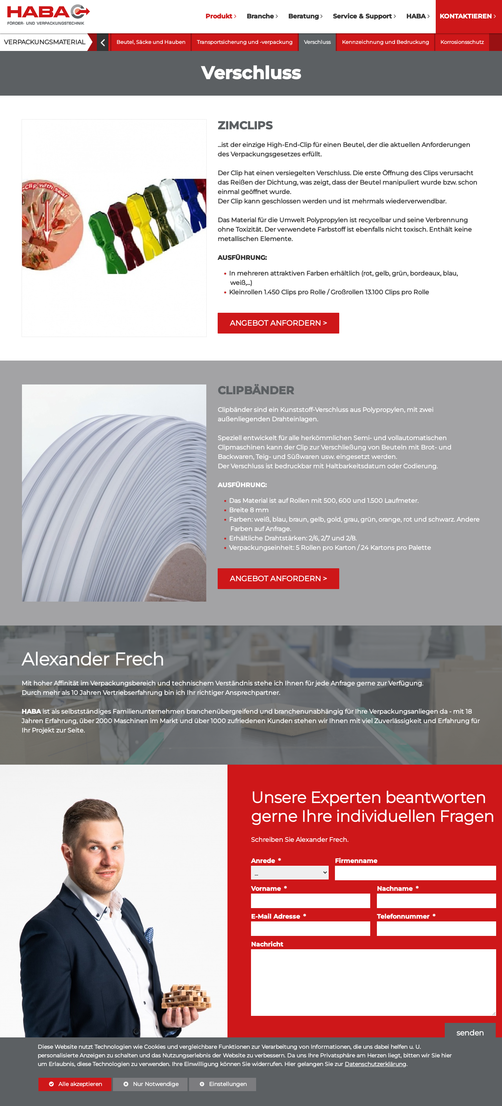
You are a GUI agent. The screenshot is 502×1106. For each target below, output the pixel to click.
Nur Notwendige (145, 1085)
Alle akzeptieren (70, 1084)
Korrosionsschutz (462, 42)
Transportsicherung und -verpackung (245, 42)
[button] (102, 42)
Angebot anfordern (275, 323)
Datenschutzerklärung (375, 1064)
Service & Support (362, 16)
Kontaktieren (466, 16)
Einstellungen (218, 1085)
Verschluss (317, 42)
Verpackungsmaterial (44, 42)
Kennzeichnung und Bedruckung (385, 42)
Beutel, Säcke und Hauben (151, 42)
